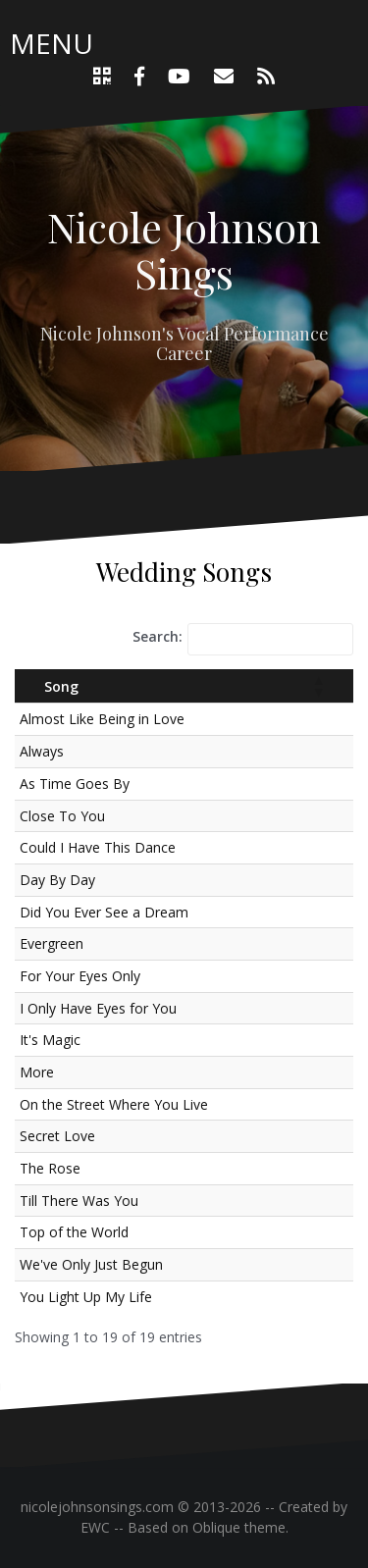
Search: (157, 636)
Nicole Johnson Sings (184, 249)
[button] (318, 686)
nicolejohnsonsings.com (97, 1506)
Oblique (216, 1527)
